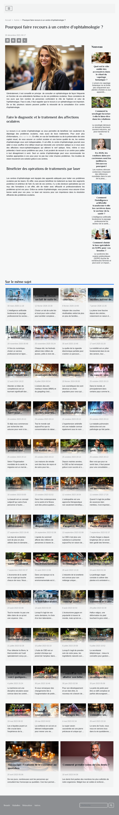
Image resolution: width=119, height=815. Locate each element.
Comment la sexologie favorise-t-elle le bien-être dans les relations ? (101, 116)
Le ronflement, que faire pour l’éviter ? (19, 413)
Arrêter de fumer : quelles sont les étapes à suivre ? (46, 413)
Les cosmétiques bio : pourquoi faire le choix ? (73, 375)
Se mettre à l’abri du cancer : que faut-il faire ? (100, 375)
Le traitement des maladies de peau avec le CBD (74, 451)
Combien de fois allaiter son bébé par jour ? (73, 677)
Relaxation (27, 805)
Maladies (16, 805)
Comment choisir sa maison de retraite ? (45, 451)
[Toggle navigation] (9, 8)
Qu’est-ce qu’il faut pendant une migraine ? (19, 451)
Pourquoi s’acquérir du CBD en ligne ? (74, 526)
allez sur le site (25, 137)
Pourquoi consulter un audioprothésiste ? (101, 715)
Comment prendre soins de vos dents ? (86, 764)
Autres (16, 20)
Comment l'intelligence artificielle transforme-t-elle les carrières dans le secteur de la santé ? (101, 205)
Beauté (7, 805)
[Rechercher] (93, 805)
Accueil (8, 20)
